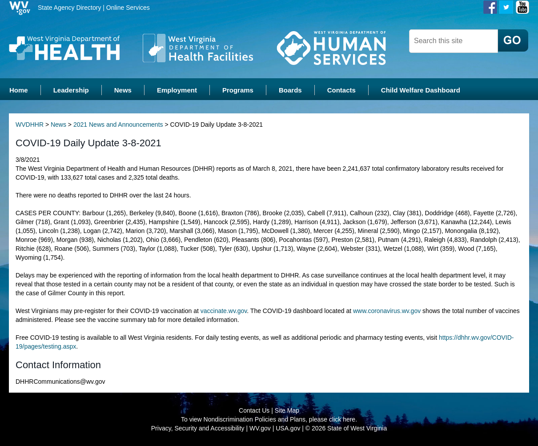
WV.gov (260, 428)
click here (342, 419)
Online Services (128, 7)
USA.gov (288, 428)
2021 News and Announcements (118, 124)
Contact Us (254, 410)
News (58, 124)
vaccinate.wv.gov (224, 310)
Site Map (287, 410)
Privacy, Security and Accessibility (198, 428)
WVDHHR (30, 124)
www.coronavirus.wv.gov (387, 310)
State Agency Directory (69, 7)
